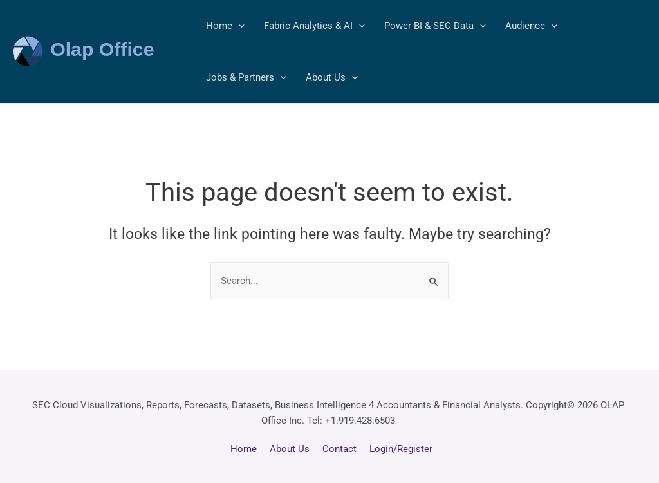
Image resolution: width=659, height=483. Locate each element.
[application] (238, 26)
